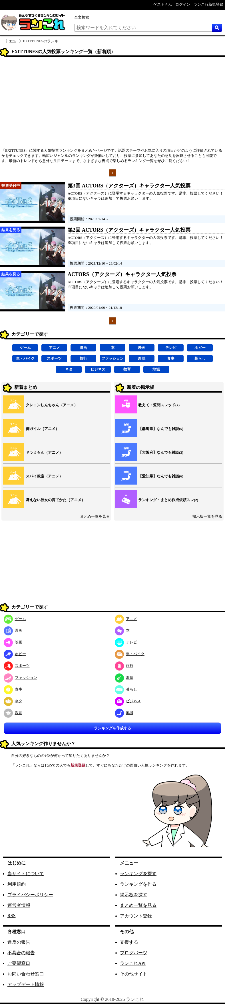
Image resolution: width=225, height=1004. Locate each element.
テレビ (170, 347)
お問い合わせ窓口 (25, 973)
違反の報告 (18, 942)
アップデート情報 (25, 984)
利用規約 (16, 884)
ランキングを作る (138, 884)
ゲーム (25, 347)
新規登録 (78, 765)
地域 (156, 369)
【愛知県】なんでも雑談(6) (160, 476)
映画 (141, 347)
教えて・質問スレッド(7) (159, 405)
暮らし (200, 358)
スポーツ (54, 358)
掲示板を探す (133, 894)
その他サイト (133, 973)
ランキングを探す (138, 873)
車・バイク (25, 358)
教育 (127, 369)
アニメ (54, 347)
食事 (170, 358)
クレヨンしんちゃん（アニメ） (52, 405)
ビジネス (98, 369)
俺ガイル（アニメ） (42, 429)
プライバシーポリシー (30, 894)
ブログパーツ (133, 952)
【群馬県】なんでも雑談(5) (160, 429)
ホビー (200, 347)
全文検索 (81, 17)
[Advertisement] (112, 104)
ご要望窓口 (18, 963)
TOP (12, 41)
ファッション (112, 358)
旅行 (83, 358)
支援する (129, 942)
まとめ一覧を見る (95, 516)
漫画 (83, 347)
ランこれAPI (133, 963)
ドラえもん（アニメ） (44, 452)
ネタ (69, 369)
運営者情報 (18, 905)
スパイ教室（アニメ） (44, 476)
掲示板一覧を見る (207, 516)
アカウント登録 (136, 915)
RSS (11, 915)
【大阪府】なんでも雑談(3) (160, 452)
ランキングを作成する (112, 728)
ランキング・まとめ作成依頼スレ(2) (168, 500)
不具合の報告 (21, 952)
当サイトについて (25, 873)
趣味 (141, 358)
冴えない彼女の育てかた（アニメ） (55, 500)
